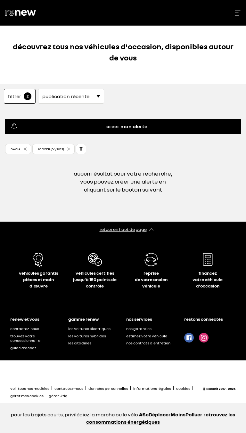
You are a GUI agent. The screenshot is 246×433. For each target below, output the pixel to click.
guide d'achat (23, 347)
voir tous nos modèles (29, 388)
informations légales (152, 388)
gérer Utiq (58, 395)
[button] (18, 149)
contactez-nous (24, 328)
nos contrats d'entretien (148, 343)
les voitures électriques (89, 328)
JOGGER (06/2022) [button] (51, 149)
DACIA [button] (15, 149)
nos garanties (139, 328)
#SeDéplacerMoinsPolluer (170, 414)
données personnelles (108, 388)
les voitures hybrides (87, 336)
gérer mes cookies (27, 396)
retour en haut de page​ (123, 229)
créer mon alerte (79, 126)
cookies (183, 388)
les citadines (79, 343)
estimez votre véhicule (146, 336)
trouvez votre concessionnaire (25, 338)
